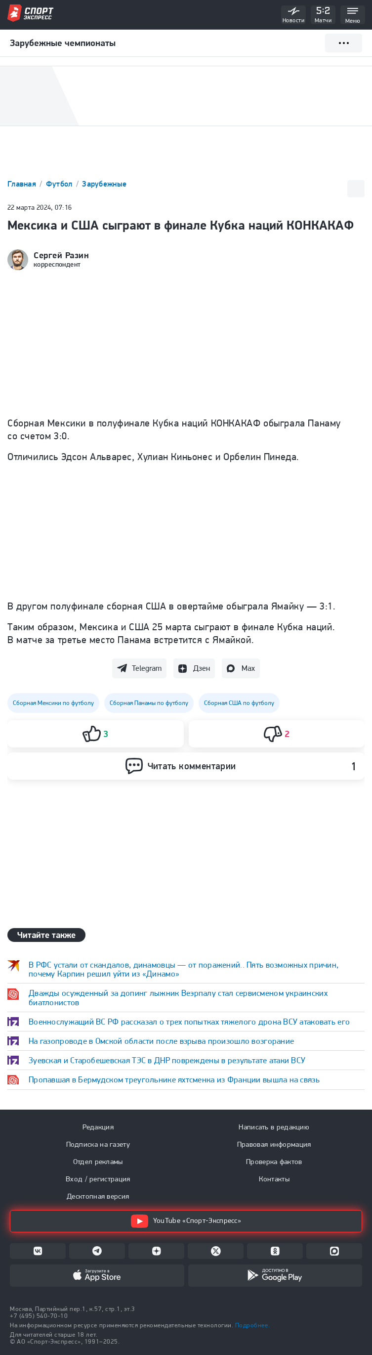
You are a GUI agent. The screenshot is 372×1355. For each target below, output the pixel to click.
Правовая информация (274, 1144)
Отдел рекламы (98, 1161)
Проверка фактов (274, 1161)
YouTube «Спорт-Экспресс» (186, 1221)
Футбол (60, 183)
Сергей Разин (61, 255)
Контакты (274, 1178)
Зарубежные (104, 183)
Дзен (201, 668)
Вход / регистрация (98, 1178)
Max (248, 668)
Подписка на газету (98, 1144)
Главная (22, 183)
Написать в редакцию (274, 1126)
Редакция (98, 1126)
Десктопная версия (98, 1196)
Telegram (147, 668)
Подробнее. (252, 1325)
